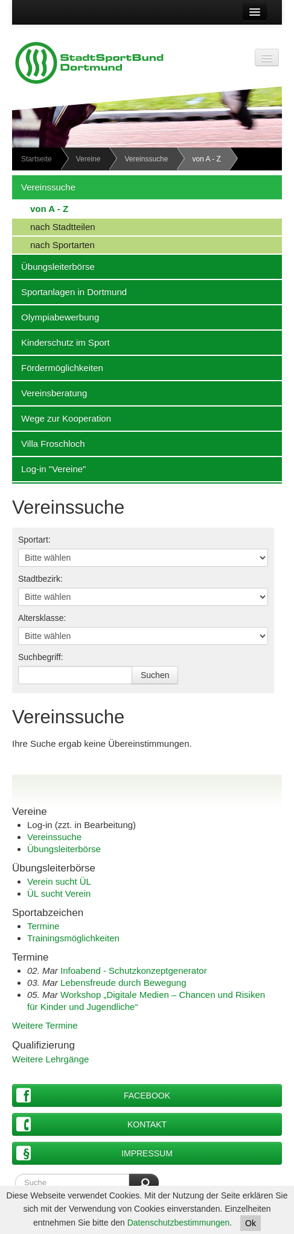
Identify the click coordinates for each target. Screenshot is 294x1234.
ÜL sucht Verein (59, 893)
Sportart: (34, 539)
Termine (43, 926)
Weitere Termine (45, 1025)
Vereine (88, 159)
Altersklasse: (42, 618)
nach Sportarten (53, 244)
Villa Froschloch (48, 443)
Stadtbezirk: (40, 579)
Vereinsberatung (49, 392)
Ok (250, 1223)
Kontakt (91, 1124)
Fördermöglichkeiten (57, 367)
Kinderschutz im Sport (61, 342)
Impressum (94, 1153)
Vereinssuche (146, 159)
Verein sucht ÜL (59, 881)
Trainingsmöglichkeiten (73, 938)
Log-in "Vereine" (49, 468)
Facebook (93, 1095)
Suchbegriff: (40, 657)
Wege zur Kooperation (61, 418)
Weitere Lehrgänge (50, 1059)
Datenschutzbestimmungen (178, 1222)
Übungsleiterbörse (53, 266)
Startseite (36, 159)
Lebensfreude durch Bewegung (123, 982)
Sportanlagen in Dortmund (69, 291)
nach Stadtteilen (53, 226)
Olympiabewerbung (55, 316)
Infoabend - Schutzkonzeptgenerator (133, 970)
